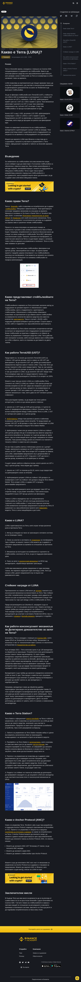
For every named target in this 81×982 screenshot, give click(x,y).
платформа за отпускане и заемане (18, 832)
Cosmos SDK (42, 638)
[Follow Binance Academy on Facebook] (20, 962)
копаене (17, 616)
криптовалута (19, 319)
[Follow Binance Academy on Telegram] (25, 962)
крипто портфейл (32, 718)
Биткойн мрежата (28, 616)
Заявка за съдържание (39, 953)
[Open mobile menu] (77, 3)
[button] (77, 3)
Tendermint (17, 218)
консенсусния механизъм (28, 561)
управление (35, 540)
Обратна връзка (37, 956)
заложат (39, 590)
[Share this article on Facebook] (66, 16)
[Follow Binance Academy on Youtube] (28, 962)
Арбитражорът (12, 419)
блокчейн (14, 206)
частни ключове (39, 744)
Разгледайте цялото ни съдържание (40, 929)
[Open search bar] (73, 3)
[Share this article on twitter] (61, 16)
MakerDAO (43, 508)
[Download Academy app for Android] (56, 966)
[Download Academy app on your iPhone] (45, 966)
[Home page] (8, 3)
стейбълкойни (11, 209)
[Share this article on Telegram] (71, 16)
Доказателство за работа (26, 645)
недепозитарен (35, 742)
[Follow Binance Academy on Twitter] (23, 962)
